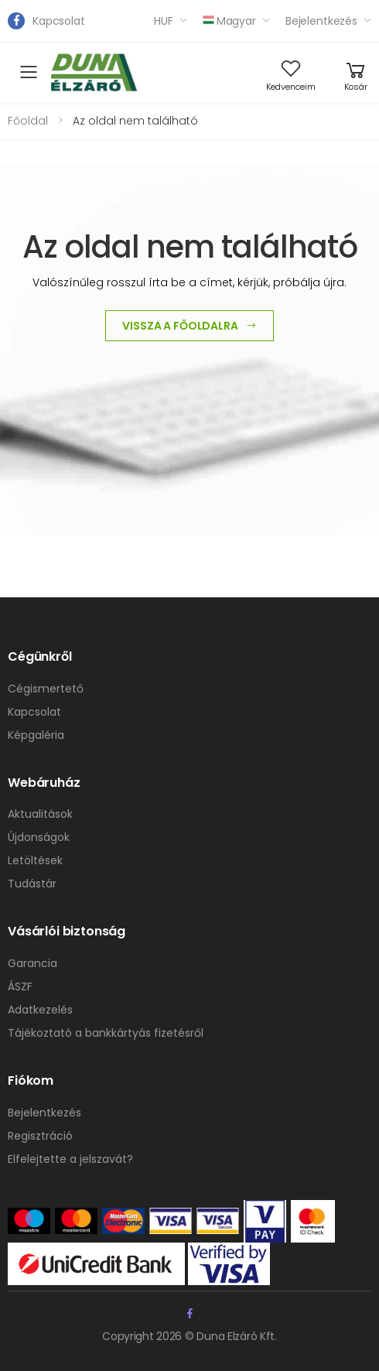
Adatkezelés (40, 1009)
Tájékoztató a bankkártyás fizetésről (105, 1033)
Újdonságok (39, 837)
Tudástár (32, 883)
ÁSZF (20, 986)
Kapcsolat (58, 21)
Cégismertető (46, 688)
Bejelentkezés (321, 21)
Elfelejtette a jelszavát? (70, 1159)
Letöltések (35, 860)
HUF (163, 21)
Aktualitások (40, 814)
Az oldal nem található (135, 120)
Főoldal (28, 120)
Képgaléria (36, 735)
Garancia (32, 963)
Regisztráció (40, 1136)
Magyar (229, 21)
